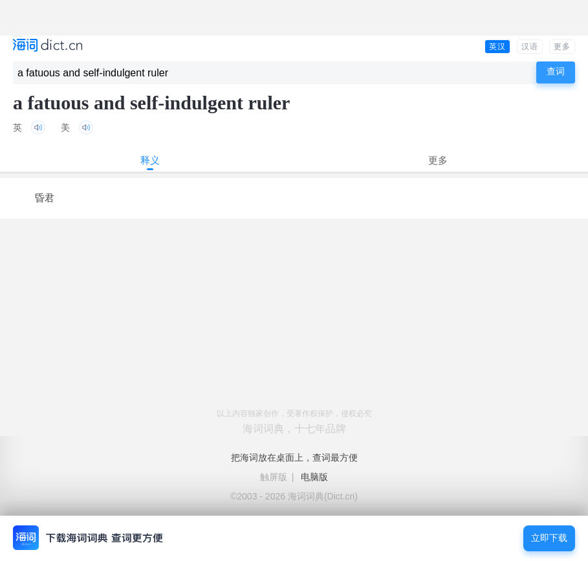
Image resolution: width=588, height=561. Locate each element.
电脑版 (314, 477)
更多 (562, 46)
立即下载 (549, 538)
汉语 (529, 46)
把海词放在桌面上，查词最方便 (294, 457)
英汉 (497, 46)
